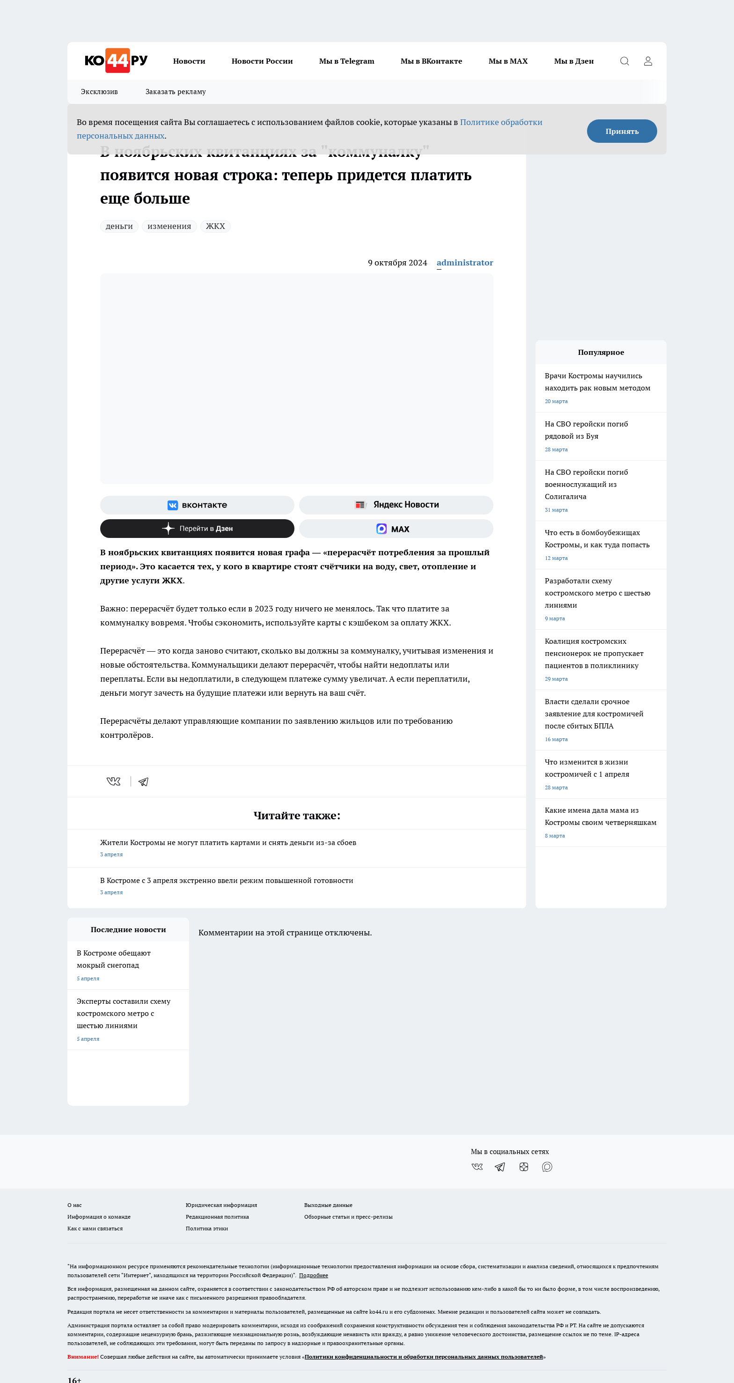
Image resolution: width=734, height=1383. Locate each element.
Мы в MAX (508, 61)
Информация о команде (99, 1192)
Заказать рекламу (176, 91)
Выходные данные (328, 1180)
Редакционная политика (217, 1192)
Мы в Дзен (574, 61)
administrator (465, 262)
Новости (189, 61)
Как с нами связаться (95, 1204)
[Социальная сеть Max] (396, 528)
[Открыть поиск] (624, 60)
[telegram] (146, 781)
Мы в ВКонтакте (431, 61)
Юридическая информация (221, 1180)
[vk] (114, 781)
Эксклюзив (99, 91)
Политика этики (207, 1204)
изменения (169, 226)
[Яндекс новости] (396, 505)
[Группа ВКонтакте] (197, 505)
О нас (74, 1180)
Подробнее (313, 1251)
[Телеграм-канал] (500, 1142)
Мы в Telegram (346, 61)
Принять (622, 131)
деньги (119, 226)
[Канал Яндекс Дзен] (197, 528)
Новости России (262, 61)
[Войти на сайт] (648, 60)
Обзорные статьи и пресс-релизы (348, 1192)
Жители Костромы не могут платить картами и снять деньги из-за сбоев (296, 849)
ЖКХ (215, 226)
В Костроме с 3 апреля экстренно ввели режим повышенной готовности (296, 886)
